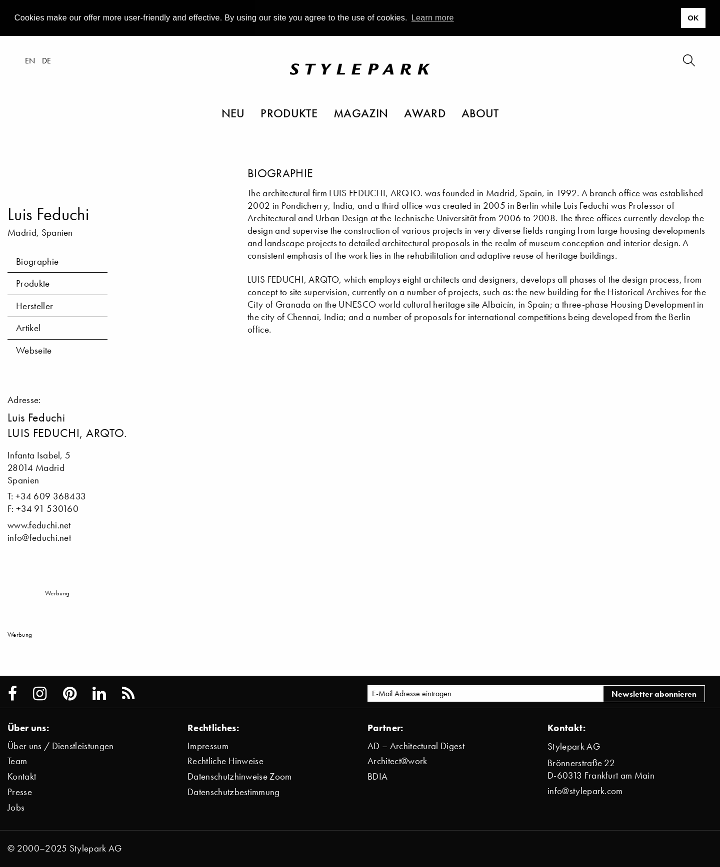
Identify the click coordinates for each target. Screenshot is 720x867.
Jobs (16, 807)
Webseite (34, 350)
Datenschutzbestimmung (234, 792)
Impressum (208, 746)
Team (17, 761)
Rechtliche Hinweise (226, 761)
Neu (233, 112)
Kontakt (22, 776)
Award (425, 112)
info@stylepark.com (585, 791)
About (480, 112)
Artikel (28, 328)
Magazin (361, 112)
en (30, 60)
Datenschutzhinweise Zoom (240, 776)
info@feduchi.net (39, 537)
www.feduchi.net (39, 525)
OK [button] (693, 18)
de (47, 60)
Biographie (37, 261)
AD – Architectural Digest (416, 746)
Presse (20, 792)
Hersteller (34, 306)
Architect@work (397, 761)
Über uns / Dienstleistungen (61, 746)
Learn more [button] (433, 17)
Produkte (289, 112)
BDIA (378, 776)
